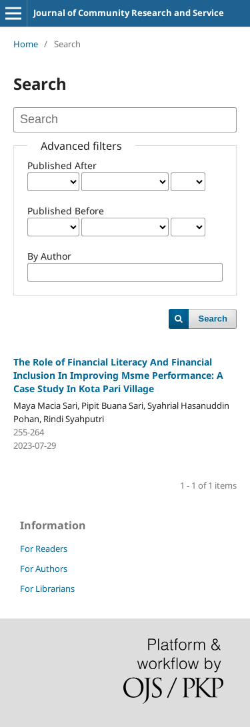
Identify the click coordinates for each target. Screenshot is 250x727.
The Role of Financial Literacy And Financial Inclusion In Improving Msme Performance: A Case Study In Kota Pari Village (118, 375)
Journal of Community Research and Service (128, 13)
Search (213, 319)
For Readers (43, 549)
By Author (49, 256)
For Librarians (47, 589)
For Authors (43, 569)
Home (25, 44)
